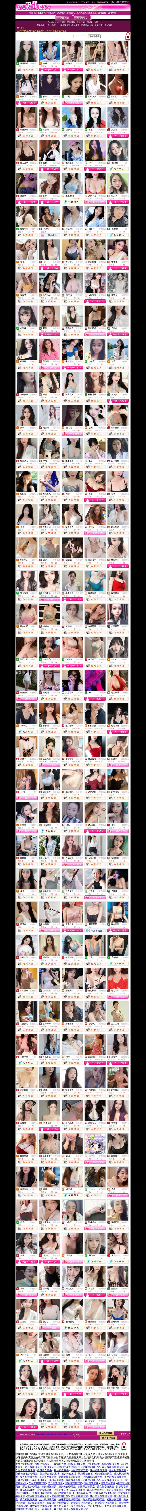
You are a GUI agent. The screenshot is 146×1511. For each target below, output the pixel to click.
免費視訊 (34, 63)
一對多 (57, 229)
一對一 (126, 163)
